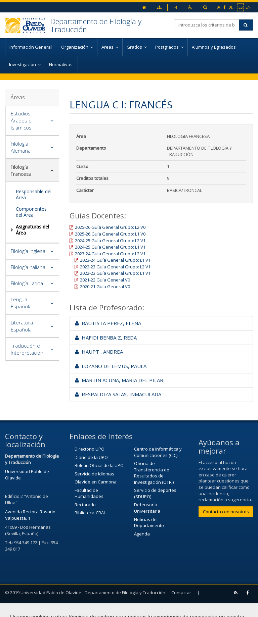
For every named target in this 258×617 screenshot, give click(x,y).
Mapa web (56, 609)
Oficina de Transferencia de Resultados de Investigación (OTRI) (154, 472)
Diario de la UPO (91, 457)
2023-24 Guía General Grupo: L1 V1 (115, 260)
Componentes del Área (31, 212)
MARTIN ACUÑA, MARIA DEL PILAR (119, 380)
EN (248, 7)
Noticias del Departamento (149, 522)
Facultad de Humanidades (89, 493)
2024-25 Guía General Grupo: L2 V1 (110, 241)
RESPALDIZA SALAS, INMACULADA (118, 394)
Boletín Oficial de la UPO (99, 465)
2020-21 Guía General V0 (105, 287)
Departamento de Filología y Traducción (95, 25)
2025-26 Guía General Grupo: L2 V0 (110, 227)
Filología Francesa (21, 170)
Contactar (181, 592)
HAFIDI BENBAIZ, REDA (106, 337)
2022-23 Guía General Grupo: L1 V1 (115, 273)
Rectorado (85, 505)
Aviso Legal (19, 609)
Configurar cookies (101, 609)
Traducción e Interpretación (27, 349)
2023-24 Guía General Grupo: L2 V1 (110, 254)
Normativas (61, 64)
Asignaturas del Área (32, 229)
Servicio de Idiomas (94, 474)
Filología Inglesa (28, 251)
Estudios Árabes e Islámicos (21, 120)
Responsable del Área (33, 194)
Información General (31, 47)
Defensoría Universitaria (147, 508)
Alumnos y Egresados (214, 47)
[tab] (32, 121)
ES (241, 7)
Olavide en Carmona (96, 482)
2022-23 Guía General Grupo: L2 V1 (115, 267)
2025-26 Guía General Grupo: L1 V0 (110, 234)
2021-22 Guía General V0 (105, 280)
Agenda (142, 534)
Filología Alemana (21, 147)
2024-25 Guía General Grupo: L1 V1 (110, 247)
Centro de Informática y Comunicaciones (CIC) (158, 452)
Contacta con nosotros (226, 512)
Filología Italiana (28, 267)
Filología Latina (27, 283)
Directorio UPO (89, 449)
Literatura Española (22, 326)
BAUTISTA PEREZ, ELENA (108, 323)
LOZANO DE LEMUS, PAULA (110, 366)
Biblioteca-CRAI (90, 513)
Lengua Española (21, 303)
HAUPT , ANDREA (99, 351)
